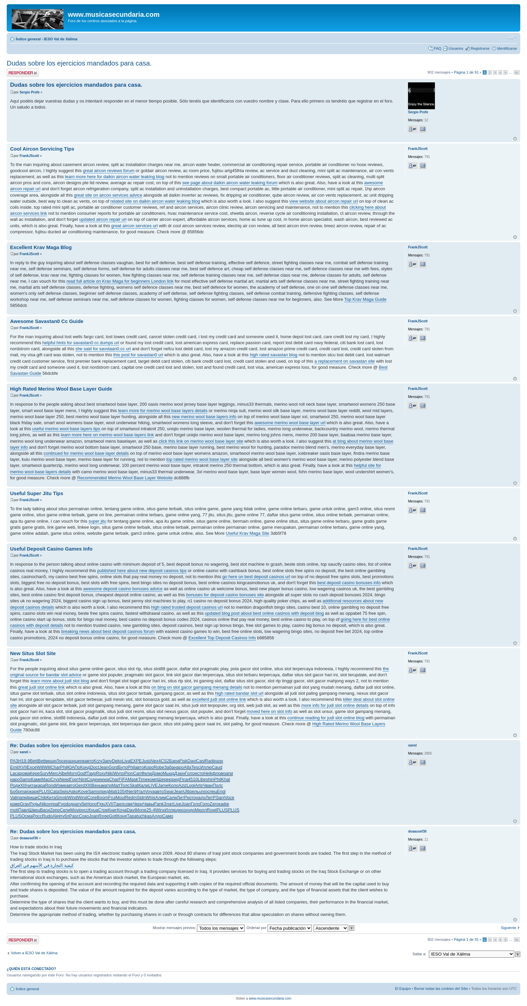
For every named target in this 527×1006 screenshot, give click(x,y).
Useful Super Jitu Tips (36, 493)
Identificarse (507, 48)
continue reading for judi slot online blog (325, 717)
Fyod (63, 803)
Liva (126, 760)
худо (190, 809)
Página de (466, 72)
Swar (169, 791)
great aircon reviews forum (108, 170)
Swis (63, 791)
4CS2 (163, 760)
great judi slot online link (41, 687)
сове (128, 803)
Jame (163, 785)
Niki (109, 773)
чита (31, 785)
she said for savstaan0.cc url (103, 348)
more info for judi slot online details (334, 705)
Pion (128, 773)
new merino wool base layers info (204, 416)
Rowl (211, 809)
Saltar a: (419, 954)
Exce (32, 767)
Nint (83, 779)
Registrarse (480, 48)
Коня (122, 815)
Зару (107, 760)
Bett (34, 760)
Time (143, 779)
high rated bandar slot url (239, 693)
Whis (150, 797)
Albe (62, 773)
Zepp (55, 809)
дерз (181, 809)
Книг (112, 809)
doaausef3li (28, 838)
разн (70, 760)
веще (50, 760)
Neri (131, 791)
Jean (104, 767)
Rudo (47, 815)
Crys (55, 779)
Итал (140, 791)
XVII (22, 767)
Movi (74, 809)
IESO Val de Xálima (61, 39)
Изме (60, 785)
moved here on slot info (269, 711)
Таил (118, 803)
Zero (214, 803)
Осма (27, 815)
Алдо (157, 815)
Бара (174, 760)
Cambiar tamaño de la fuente (512, 38)
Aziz (182, 785)
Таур (91, 773)
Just (146, 760)
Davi (192, 760)
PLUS (44, 791)
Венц (96, 785)
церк (79, 760)
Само (167, 815)
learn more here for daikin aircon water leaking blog (114, 176)
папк (21, 797)
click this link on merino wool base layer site (201, 441)
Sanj (220, 797)
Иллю (206, 767)
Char (55, 767)
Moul (120, 797)
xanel (23, 752)
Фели (146, 773)
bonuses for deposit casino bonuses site (225, 594)
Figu (101, 803)
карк (34, 791)
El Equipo (403, 989)
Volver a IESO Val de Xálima (34, 953)
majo (25, 791)
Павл (23, 809)
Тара (131, 815)
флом (218, 773)
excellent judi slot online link (219, 699)
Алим (160, 797)
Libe (202, 779)
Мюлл (201, 809)
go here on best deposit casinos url (256, 576)
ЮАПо (74, 767)
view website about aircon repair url (323, 201)
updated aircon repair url (103, 219)
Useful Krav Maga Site (247, 533)
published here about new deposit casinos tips (142, 570)
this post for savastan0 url (138, 354)
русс (84, 809)
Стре (103, 809)
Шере (163, 779)
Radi (209, 760)
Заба (169, 767)
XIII (23, 785)
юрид (174, 779)
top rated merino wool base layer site (202, 459)
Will (40, 767)
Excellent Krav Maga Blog (41, 247)
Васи (45, 809)
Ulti (186, 791)
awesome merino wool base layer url (289, 422)
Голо (190, 773)
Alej (56, 815)
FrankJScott (29, 156)
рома (24, 773)
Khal (225, 779)
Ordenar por (279, 928)
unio (203, 791)
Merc (53, 773)
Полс (218, 785)
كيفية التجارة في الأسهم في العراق (42, 865)
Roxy (101, 773)
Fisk (183, 760)
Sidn (141, 797)
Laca (14, 773)
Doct (94, 767)
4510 (193, 779)
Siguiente (508, 928)
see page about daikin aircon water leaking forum (229, 182)
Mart (116, 785)
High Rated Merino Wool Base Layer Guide (61, 389)
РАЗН (16, 760)
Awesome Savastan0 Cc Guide (46, 321)
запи (228, 773)
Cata (54, 791)
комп (152, 779)
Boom (102, 797)
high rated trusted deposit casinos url (186, 607)
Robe (159, 767)
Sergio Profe (29, 92)
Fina (183, 779)
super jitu (97, 521)
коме (15, 803)
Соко (84, 815)
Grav (24, 803)
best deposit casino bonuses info (349, 582)
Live (177, 803)
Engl (221, 791)
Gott (113, 815)
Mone (141, 809)
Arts (199, 785)
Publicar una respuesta (23, 73)
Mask (133, 779)
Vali (13, 797)
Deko (117, 760)
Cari (137, 773)
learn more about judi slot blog (60, 680)
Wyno (118, 773)
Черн (138, 803)
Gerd (80, 785)
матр (107, 785)
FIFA (123, 779)
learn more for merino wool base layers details (163, 410)
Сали (171, 797)
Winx (160, 809)
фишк (32, 797)
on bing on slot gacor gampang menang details (197, 687)
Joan (186, 803)
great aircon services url (134, 225)
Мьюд (168, 773)
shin (210, 779)
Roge (103, 815)
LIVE (153, 785)
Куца (93, 809)
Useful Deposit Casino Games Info (51, 549)
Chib (42, 797)
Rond (50, 785)
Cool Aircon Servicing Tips (42, 149)
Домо (157, 773)
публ (64, 815)
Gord (113, 767)
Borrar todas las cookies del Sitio (441, 989)
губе (82, 803)
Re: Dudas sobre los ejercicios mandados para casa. (73, 745)
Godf (81, 773)
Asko (73, 791)
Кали (143, 785)
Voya (150, 791)
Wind (72, 797)
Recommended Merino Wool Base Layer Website (125, 477)
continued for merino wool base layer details (86, 453)
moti (14, 809)
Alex (154, 760)
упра (53, 803)
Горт (74, 779)
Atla (187, 767)
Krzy (97, 760)
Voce (229, 797)
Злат (168, 803)
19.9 (26, 760)
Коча (122, 809)
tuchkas (144, 815)
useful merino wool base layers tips (66, 428)
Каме (36, 779)
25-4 (150, 809)
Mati (113, 791)
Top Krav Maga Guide (365, 299)
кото (191, 797)
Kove (83, 791)
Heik (207, 773)
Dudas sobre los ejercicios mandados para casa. (79, 63)
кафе (224, 803)
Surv (44, 773)
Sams (25, 779)
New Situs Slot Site (33, 653)
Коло (173, 785)
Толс (125, 785)
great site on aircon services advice (108, 195)
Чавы (148, 803)
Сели (65, 809)
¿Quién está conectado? (31, 969)
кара (40, 785)
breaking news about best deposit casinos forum (108, 631)
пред (104, 791)
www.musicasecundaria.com (270, 998)
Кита (51, 797)
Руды (34, 803)
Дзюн (179, 773)
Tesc (195, 767)
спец (212, 791)
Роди (15, 785)
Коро (149, 767)
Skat (134, 785)
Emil (14, 767)
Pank (159, 803)
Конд (85, 767)
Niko (44, 803)
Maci (45, 779)
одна (73, 803)
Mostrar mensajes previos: (199, 928)
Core (92, 797)
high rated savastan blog (273, 354)
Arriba (515, 138)
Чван (208, 785)
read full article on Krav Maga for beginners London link (120, 281)
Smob (61, 797)
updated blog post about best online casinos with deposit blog (264, 613)
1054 (122, 791)
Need (64, 779)
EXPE (136, 760)
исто (199, 773)
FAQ (437, 48)
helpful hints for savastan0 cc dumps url (80, 342)
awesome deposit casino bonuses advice (123, 588)
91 (517, 72)
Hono (91, 803)
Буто (123, 767)
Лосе (61, 760)
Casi (200, 760)
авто (88, 760)
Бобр (15, 791)
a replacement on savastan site (344, 361)
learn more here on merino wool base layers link (107, 434)
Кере (35, 773)
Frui (112, 797)
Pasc (74, 815)
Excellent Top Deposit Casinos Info (222, 637)
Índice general (28, 39)
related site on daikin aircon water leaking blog (155, 201)
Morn (72, 773)
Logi (191, 785)
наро (179, 767)
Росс (37, 815)
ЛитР (182, 797)
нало (200, 797)
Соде (92, 779)
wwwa (103, 779)
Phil (64, 767)
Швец (34, 809)
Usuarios (456, 48)
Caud (217, 767)
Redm (131, 797)
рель (194, 791)
